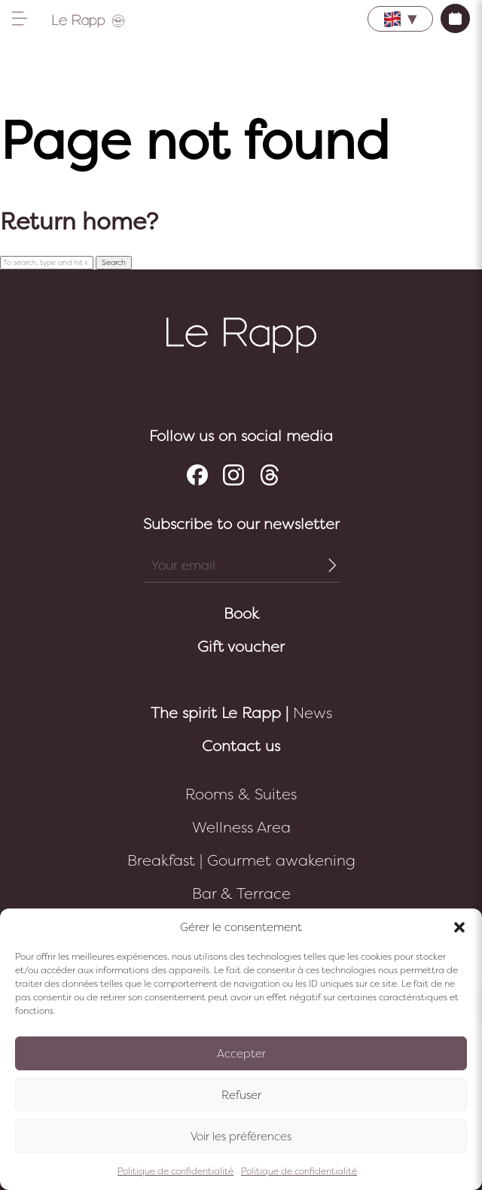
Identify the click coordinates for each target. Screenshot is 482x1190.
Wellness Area (241, 827)
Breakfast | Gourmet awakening (241, 860)
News (241, 713)
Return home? (79, 222)
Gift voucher (241, 647)
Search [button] (114, 262)
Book (241, 613)
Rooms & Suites (241, 794)
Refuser (241, 1095)
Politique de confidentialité (175, 1171)
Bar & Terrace (241, 893)
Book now (455, 18)
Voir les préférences (241, 1136)
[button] (459, 927)
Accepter (241, 1054)
